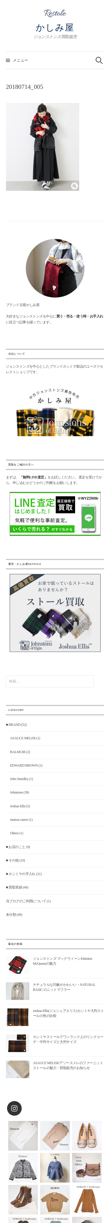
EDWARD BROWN (24, 765)
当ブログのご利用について (26, 901)
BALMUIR (18, 752)
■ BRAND (13, 725)
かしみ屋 (55, 27)
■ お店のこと (16, 847)
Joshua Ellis (17, 806)
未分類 (11, 915)
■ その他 (12, 860)
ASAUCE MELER (22, 738)
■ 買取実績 (14, 887)
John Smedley (19, 779)
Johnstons (16, 792)
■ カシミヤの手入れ (20, 874)
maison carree (19, 820)
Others (14, 833)
